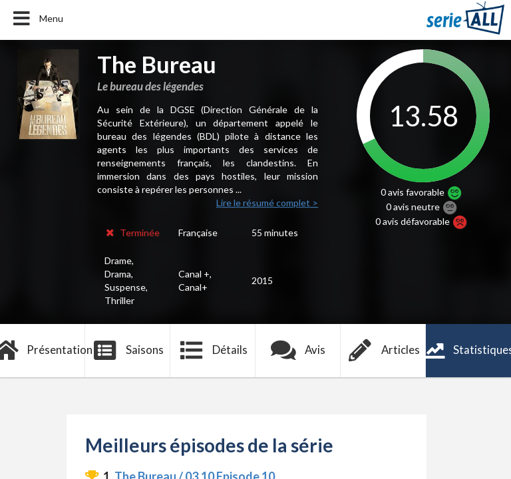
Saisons (128, 350)
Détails (213, 350)
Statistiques (468, 350)
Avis (298, 350)
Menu (37, 18)
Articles (383, 350)
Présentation (42, 350)
